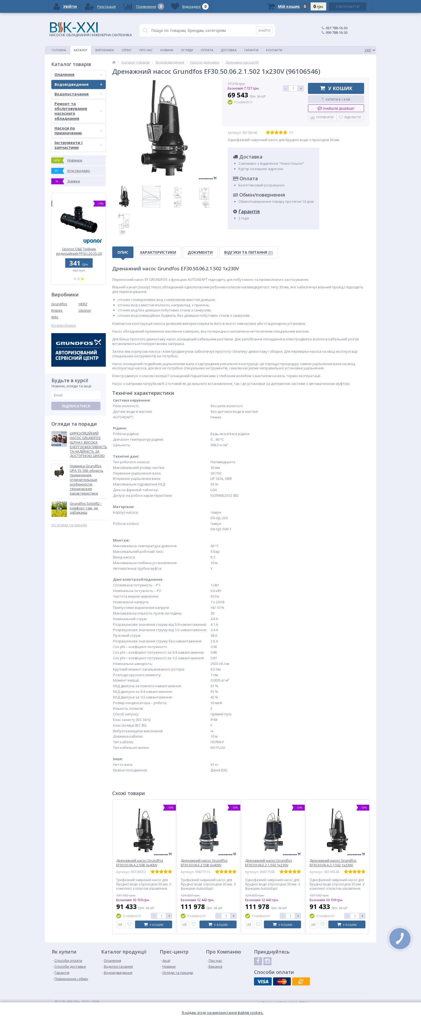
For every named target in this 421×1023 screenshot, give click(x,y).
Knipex (57, 310)
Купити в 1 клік (336, 99)
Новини (166, 50)
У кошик (336, 88)
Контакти (274, 50)
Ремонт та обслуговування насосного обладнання (78, 111)
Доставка (229, 50)
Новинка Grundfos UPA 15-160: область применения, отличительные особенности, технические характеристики (86, 479)
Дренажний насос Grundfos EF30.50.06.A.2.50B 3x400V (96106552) (139, 865)
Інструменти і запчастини (78, 145)
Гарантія (251, 50)
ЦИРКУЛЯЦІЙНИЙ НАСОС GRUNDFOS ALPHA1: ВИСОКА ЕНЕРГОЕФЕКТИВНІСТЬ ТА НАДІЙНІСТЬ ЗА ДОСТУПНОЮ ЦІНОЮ (88, 444)
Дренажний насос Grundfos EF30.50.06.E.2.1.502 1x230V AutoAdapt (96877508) (268, 865)
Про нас (146, 50)
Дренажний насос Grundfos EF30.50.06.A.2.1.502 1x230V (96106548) (333, 865)
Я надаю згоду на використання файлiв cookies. (222, 1012)
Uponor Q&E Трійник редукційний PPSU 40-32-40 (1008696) (78, 251)
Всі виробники (63, 325)
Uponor (85, 310)
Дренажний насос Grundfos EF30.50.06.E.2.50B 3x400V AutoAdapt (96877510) (204, 865)
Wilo (54, 317)
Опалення (78, 74)
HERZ (83, 303)
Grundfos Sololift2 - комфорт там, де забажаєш (85, 508)
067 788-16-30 (336, 27)
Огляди (187, 50)
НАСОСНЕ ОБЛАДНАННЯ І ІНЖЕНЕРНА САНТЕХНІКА (90, 29)
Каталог (81, 50)
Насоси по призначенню (78, 130)
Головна (59, 50)
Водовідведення (78, 84)
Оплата (207, 50)
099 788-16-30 (336, 32)
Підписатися (76, 406)
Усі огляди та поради (69, 525)
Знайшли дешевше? (336, 108)
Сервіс (127, 50)
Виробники (104, 50)
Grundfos (59, 303)
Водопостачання (78, 94)
